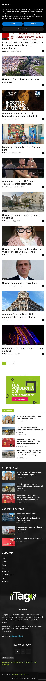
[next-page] (13, 363)
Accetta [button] (33, 671)
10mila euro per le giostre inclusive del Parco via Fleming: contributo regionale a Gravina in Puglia (29, 453)
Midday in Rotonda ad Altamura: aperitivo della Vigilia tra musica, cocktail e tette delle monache (28, 441)
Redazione (5, 51)
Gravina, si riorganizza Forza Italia (19, 283)
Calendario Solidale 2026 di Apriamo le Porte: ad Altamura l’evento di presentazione (22, 45)
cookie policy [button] (30, 661)
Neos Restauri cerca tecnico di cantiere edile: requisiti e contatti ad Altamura (29, 430)
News (4, 39)
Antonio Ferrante (7, 187)
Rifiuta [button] (12, 671)
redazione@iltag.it (16, 636)
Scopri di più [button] (23, 676)
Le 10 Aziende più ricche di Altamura (29, 538)
